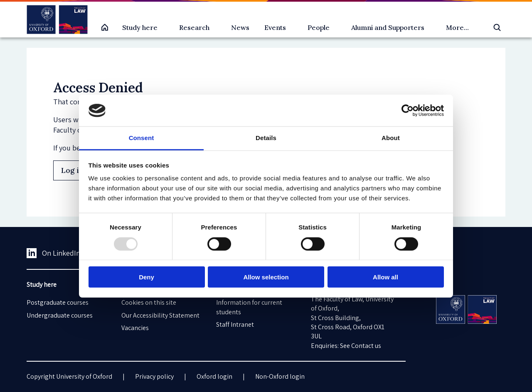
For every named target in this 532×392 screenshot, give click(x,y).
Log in (72, 170)
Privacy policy (154, 376)
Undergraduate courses (60, 315)
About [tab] (391, 137)
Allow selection (265, 277)
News (240, 27)
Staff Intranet (235, 324)
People (319, 27)
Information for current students (249, 307)
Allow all (385, 277)
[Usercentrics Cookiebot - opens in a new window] (407, 110)
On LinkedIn (53, 253)
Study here (140, 27)
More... (457, 27)
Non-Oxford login (280, 376)
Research (194, 27)
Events (275, 27)
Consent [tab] (141, 137)
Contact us (366, 345)
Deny (146, 277)
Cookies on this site (148, 302)
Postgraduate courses (58, 302)
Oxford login (214, 376)
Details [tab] (266, 137)
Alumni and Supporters (387, 27)
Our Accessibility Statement (160, 315)
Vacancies (135, 327)
